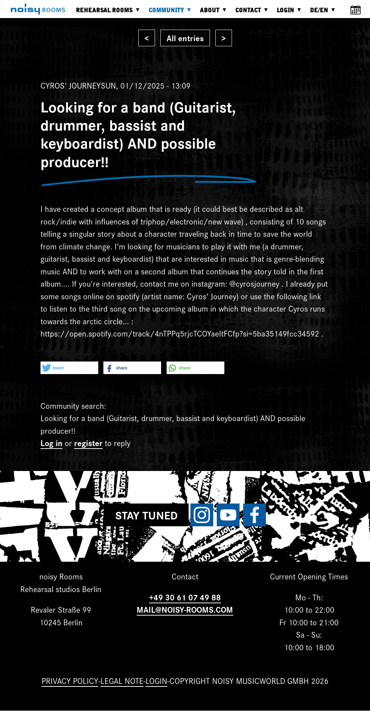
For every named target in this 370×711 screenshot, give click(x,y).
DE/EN (320, 13)
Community (168, 13)
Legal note (121, 680)
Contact (250, 13)
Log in (51, 443)
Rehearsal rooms (106, 13)
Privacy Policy (70, 680)
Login (287, 13)
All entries (185, 38)
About (211, 13)
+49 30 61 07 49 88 (185, 597)
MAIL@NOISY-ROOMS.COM (185, 609)
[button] (69, 368)
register (88, 443)
